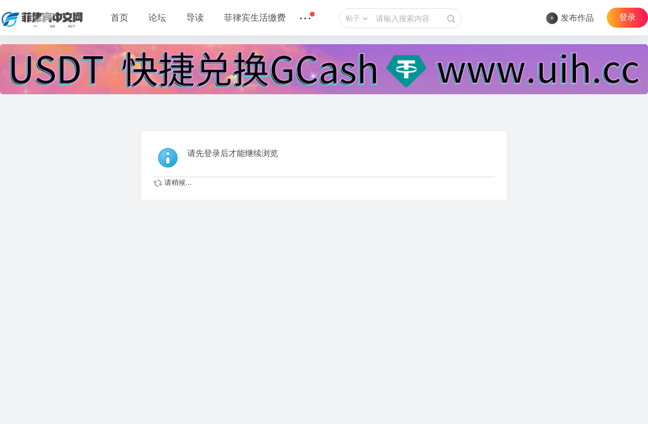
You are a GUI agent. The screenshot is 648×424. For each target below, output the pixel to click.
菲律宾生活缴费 (255, 17)
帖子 (353, 18)
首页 (119, 17)
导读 (195, 17)
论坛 (157, 17)
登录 (627, 17)
